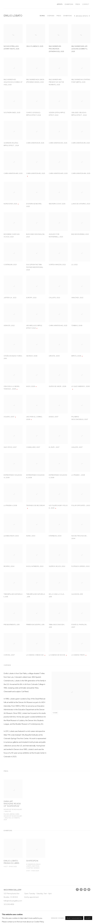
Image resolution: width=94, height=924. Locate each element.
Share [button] (55, 713)
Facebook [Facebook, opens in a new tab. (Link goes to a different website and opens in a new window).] (77, 889)
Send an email (88, 889)
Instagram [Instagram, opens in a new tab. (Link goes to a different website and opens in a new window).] (81, 889)
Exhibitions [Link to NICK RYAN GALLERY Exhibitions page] (69, 4)
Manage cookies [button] (8, 911)
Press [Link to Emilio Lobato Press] (59, 16)
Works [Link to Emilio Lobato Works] (42, 16)
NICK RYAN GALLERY (16, 4)
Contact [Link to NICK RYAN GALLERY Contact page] (85, 4)
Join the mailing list (85, 889)
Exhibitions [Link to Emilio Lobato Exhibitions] (67, 16)
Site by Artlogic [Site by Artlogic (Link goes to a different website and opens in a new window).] (34, 915)
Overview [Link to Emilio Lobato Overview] (50, 16)
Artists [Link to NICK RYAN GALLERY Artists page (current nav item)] (59, 4)
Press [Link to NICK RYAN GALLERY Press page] (77, 4)
